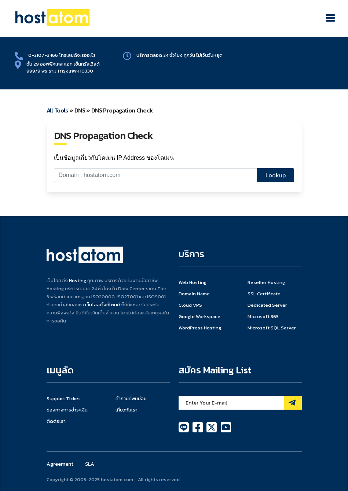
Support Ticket (63, 399)
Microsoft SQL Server (272, 328)
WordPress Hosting (200, 328)
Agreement (60, 464)
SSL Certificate (264, 294)
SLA (89, 464)
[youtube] (226, 426)
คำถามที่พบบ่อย (131, 399)
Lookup (275, 175)
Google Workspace (199, 317)
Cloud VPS (190, 305)
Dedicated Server (267, 305)
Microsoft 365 (263, 317)
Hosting (77, 280)
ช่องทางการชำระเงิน (67, 410)
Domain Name (194, 294)
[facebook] (198, 426)
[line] (184, 426)
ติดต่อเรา (56, 421)
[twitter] (212, 426)
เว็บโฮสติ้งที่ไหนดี (102, 304)
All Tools (57, 110)
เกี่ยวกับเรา (127, 410)
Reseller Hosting (266, 282)
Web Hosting (192, 282)
